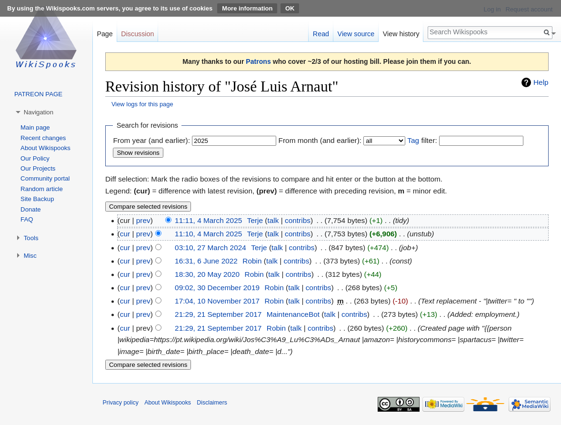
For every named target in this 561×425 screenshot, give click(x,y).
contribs (298, 220)
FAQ (26, 219)
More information (247, 8)
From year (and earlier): (151, 140)
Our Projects (37, 168)
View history (401, 34)
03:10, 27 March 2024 (210, 247)
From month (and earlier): (320, 140)
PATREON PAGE (38, 94)
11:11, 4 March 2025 (208, 220)
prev (143, 220)
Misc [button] (30, 255)
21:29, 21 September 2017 (218, 314)
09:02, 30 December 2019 (217, 287)
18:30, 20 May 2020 (207, 274)
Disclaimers (212, 402)
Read (321, 34)
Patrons (258, 61)
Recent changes (43, 138)
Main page (35, 127)
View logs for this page (142, 104)
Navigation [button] (38, 112)
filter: (422, 140)
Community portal (45, 178)
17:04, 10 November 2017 (217, 301)
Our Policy (35, 158)
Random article (41, 188)
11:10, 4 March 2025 (208, 234)
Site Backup (37, 198)
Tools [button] (31, 238)
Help (541, 82)
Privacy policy (121, 402)
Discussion (137, 34)
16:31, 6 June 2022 (206, 261)
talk (273, 220)
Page (104, 34)
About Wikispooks (45, 148)
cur (125, 234)
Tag (413, 140)
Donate (30, 209)
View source (356, 34)
